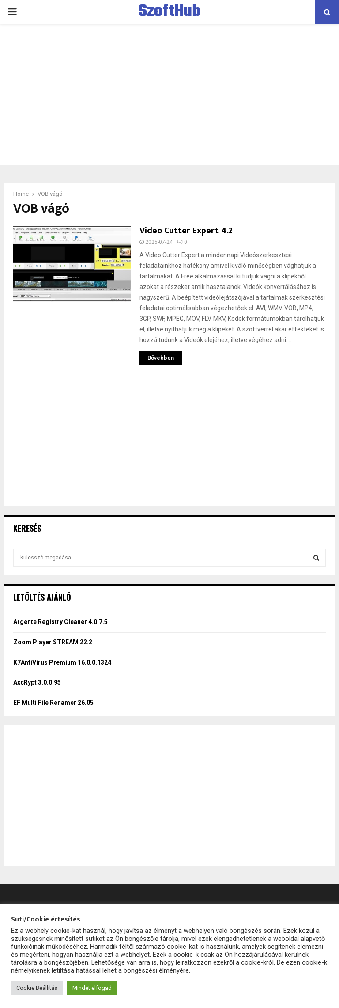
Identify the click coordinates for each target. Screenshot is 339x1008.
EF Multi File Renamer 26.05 (53, 702)
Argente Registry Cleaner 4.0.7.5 (60, 621)
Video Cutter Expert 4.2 (186, 230)
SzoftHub (169, 12)
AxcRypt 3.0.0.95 (37, 682)
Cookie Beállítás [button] (36, 988)
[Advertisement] (169, 94)
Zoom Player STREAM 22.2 (52, 642)
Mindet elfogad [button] (92, 988)
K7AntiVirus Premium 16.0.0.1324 (62, 662)
